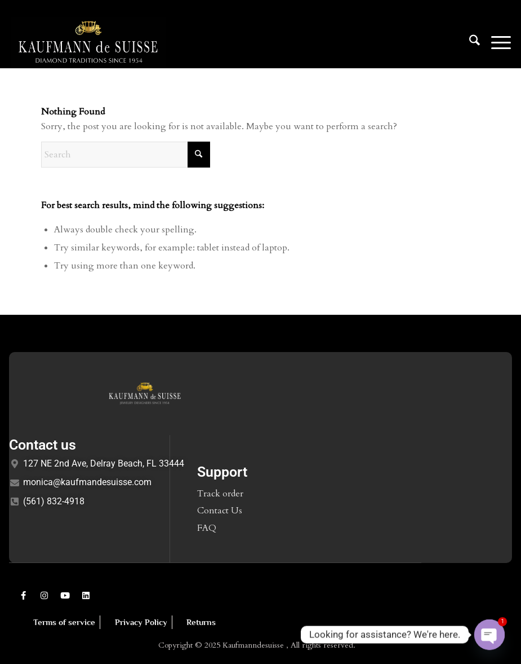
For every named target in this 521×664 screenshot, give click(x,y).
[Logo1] (88, 42)
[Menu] (495, 42)
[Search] (469, 42)
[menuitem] (469, 42)
